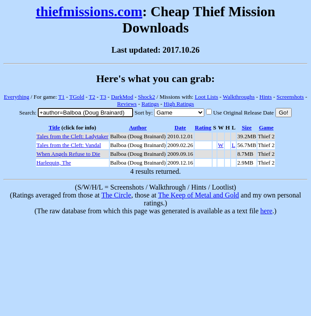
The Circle (116, 195)
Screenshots (290, 96)
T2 (92, 96)
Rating (203, 127)
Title (54, 127)
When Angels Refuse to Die (68, 154)
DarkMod (122, 96)
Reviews (127, 104)
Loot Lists (206, 96)
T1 (61, 96)
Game (266, 127)
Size (246, 127)
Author (138, 127)
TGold (76, 96)
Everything (16, 96)
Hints (266, 96)
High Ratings (179, 104)
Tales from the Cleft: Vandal (68, 145)
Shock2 (146, 96)
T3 (103, 96)
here (266, 211)
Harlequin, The (53, 162)
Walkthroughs (239, 96)
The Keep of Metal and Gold (198, 195)
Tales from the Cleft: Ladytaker (72, 136)
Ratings (150, 104)
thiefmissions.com (89, 11)
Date (180, 127)
